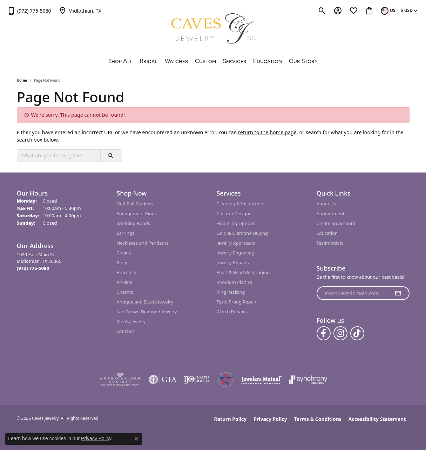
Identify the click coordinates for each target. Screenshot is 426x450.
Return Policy (230, 419)
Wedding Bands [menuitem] (133, 223)
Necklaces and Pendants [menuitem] (143, 243)
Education (267, 61)
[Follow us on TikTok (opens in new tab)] (357, 333)
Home (22, 80)
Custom (205, 61)
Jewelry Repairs (233, 262)
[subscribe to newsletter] (398, 293)
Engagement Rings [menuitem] (137, 213)
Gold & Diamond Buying (242, 233)
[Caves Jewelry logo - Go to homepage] (213, 29)
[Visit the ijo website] (197, 379)
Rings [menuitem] (123, 262)
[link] (29, 11)
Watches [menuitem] (126, 331)
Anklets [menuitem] (125, 282)
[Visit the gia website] (163, 379)
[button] (322, 11)
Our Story (303, 61)
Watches (176, 61)
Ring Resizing (231, 292)
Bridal (149, 61)
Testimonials (330, 243)
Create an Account (336, 223)
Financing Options (236, 223)
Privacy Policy (270, 419)
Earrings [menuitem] (126, 233)
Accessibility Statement (377, 419)
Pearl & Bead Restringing (243, 272)
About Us (326, 203)
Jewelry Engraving (236, 253)
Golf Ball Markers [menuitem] (135, 203)
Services (234, 61)
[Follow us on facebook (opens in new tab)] (324, 333)
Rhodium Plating (234, 282)
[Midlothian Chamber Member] (225, 379)
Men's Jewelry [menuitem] (131, 321)
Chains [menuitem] (124, 253)
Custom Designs (234, 213)
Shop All (120, 61)
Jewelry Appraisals (236, 243)
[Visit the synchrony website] (308, 379)
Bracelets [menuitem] (126, 272)
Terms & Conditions (318, 419)
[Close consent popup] (136, 439)
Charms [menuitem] (125, 292)
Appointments (332, 213)
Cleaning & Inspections (241, 203)
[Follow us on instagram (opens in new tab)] (340, 333)
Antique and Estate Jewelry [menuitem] (145, 302)
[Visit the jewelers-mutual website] (261, 379)
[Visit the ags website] (120, 379)
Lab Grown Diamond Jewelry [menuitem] (147, 311)
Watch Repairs (232, 311)
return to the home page (267, 132)
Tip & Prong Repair (237, 302)
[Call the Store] (33, 268)
